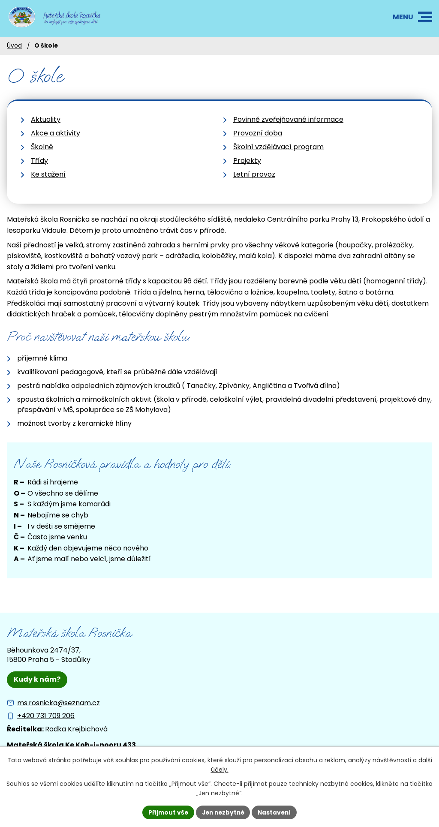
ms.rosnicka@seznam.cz (58, 703)
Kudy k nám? (37, 679)
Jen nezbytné (222, 812)
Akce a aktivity (55, 133)
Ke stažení (48, 174)
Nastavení (276, 812)
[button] (425, 17)
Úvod (14, 46)
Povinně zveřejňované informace (288, 119)
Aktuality (45, 119)
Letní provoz (254, 174)
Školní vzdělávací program (278, 147)
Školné (42, 147)
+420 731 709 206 (46, 716)
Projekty (247, 160)
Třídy (39, 160)
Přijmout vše (166, 812)
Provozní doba (257, 133)
